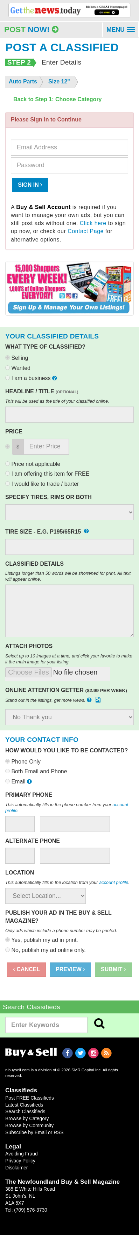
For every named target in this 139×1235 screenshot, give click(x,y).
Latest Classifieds (24, 1105)
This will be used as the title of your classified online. (57, 401)
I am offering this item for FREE (47, 474)
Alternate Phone (32, 841)
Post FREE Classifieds (29, 1098)
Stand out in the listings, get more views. (53, 700)
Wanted (17, 368)
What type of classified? (45, 347)
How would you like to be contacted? (66, 750)
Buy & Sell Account (43, 207)
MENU (122, 32)
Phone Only (23, 762)
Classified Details (34, 564)
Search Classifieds (25, 1111)
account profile (113, 882)
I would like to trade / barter (42, 484)
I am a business (31, 378)
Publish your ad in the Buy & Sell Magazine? (58, 917)
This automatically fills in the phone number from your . (66, 807)
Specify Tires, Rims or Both (48, 497)
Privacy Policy (20, 1160)
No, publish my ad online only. (45, 950)
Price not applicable (32, 464)
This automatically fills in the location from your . (67, 882)
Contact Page (86, 231)
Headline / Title (41, 391)
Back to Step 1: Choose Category (57, 99)
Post (31, 29)
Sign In (30, 185)
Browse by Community (29, 1125)
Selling (16, 358)
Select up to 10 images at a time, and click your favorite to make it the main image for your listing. (68, 658)
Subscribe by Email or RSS (34, 1132)
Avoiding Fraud (21, 1153)
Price (13, 431)
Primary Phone (28, 795)
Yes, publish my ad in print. (41, 940)
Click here (93, 223)
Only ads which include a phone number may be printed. (61, 930)
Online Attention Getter (66, 690)
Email (19, 781)
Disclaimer (16, 1167)
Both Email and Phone (36, 771)
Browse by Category (27, 1118)
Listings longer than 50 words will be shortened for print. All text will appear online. (68, 576)
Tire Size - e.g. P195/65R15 (47, 530)
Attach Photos (29, 646)
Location (19, 873)
